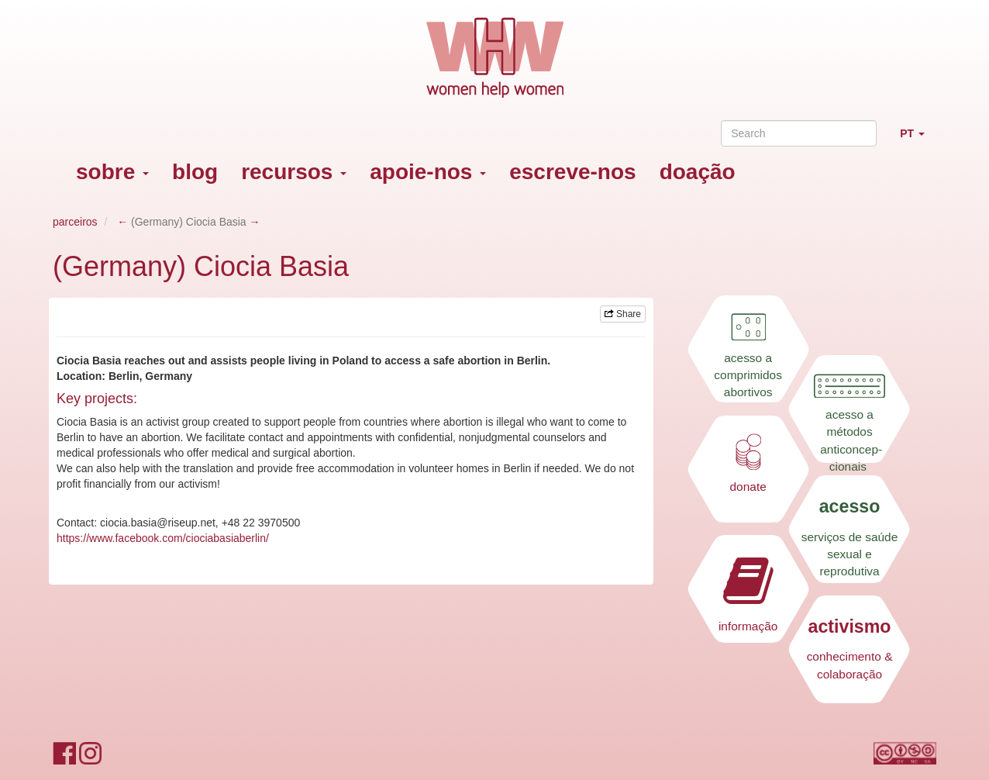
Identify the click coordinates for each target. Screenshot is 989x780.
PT (918, 140)
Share (623, 314)
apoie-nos (428, 172)
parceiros (75, 222)
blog (195, 172)
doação (698, 172)
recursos (293, 172)
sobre (112, 172)
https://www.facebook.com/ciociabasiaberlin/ (163, 538)
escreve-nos (572, 172)
